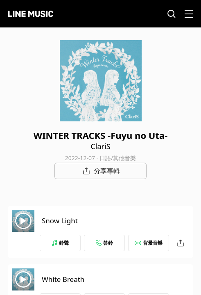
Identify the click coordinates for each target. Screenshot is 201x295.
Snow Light (60, 220)
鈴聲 (60, 242)
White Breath (63, 279)
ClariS (100, 146)
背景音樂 (149, 242)
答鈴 (104, 242)
